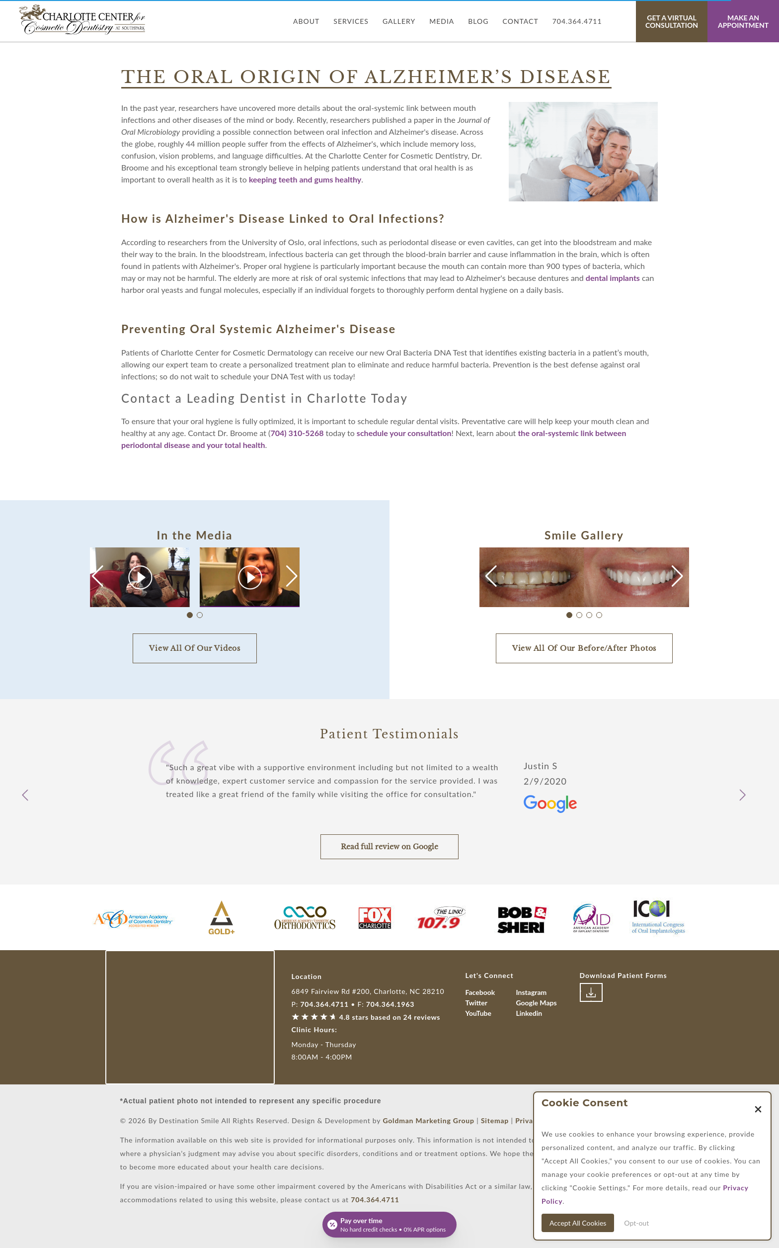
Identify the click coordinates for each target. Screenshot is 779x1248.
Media (441, 21)
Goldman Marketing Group (428, 1120)
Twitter (476, 1002)
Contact (521, 21)
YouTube (478, 1013)
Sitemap (495, 1120)
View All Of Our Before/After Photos (584, 648)
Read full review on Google (389, 846)
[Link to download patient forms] (591, 992)
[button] (292, 576)
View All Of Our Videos (194, 648)
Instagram (531, 992)
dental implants (613, 277)
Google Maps (536, 1002)
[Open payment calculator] (389, 1225)
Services (351, 21)
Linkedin (529, 1013)
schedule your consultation (404, 433)
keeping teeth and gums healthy (305, 179)
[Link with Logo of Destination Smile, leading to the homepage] (83, 19)
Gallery (399, 21)
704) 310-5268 (296, 433)
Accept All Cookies (577, 1223)
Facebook (480, 992)
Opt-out (636, 1223)
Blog (478, 21)
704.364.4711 (577, 21)
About (306, 21)
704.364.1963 (390, 1004)
